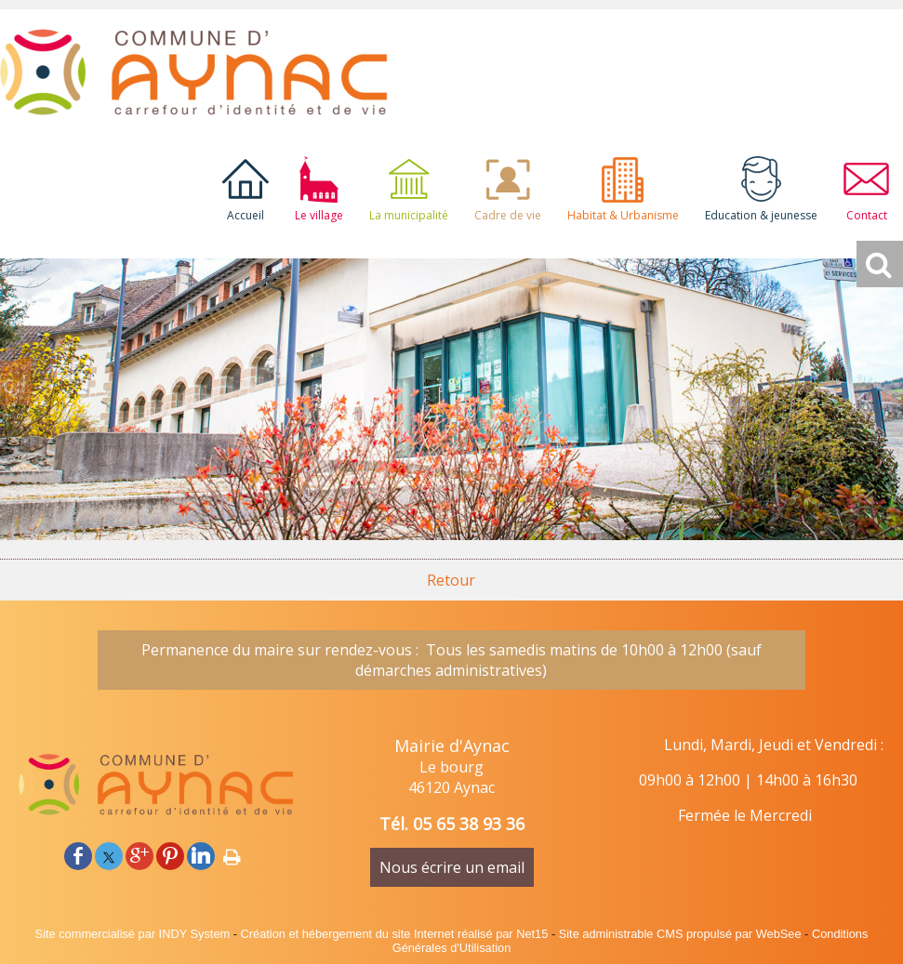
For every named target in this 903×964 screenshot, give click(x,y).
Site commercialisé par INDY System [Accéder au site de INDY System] (133, 934)
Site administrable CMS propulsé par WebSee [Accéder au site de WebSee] (680, 934)
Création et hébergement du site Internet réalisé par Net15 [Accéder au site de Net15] (395, 934)
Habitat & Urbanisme (623, 215)
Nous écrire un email (452, 867)
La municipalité (408, 215)
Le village (319, 215)
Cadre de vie (507, 215)
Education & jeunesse (761, 215)
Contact (866, 215)
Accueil (245, 215)
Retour (451, 580)
